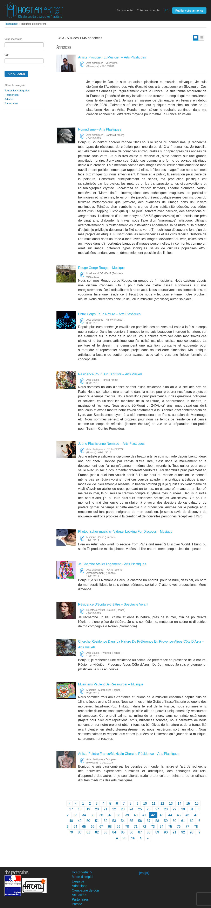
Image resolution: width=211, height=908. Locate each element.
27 (157, 809)
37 (110, 815)
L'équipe (78, 881)
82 (97, 832)
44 (170, 815)
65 (84, 826)
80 (80, 832)
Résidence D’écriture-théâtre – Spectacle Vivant (113, 604)
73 (153, 826)
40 (136, 815)
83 (105, 832)
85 (123, 832)
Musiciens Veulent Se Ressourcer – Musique (111, 684)
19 (88, 809)
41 (144, 815)
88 (148, 832)
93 (191, 832)
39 (127, 815)
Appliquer (16, 73)
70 (127, 826)
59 (166, 821)
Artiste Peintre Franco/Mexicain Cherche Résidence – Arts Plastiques (128, 753)
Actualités (79, 895)
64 (75, 826)
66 (93, 826)
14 (179, 803)
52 (105, 821)
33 (75, 815)
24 (131, 809)
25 (140, 809)
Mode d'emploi (82, 877)
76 (179, 826)
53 (114, 821)
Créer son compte (148, 10)
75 (170, 826)
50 (88, 821)
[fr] (147, 873)
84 (114, 832)
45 (179, 815)
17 (71, 809)
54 (123, 821)
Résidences (12, 94)
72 (144, 826)
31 (191, 809)
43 (161, 815)
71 (136, 826)
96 (133, 838)
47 (196, 815)
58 (157, 821)
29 (174, 809)
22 (114, 809)
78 (196, 826)
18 (80, 809)
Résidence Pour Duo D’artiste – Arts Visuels (110, 374)
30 (183, 809)
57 (148, 821)
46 (187, 815)
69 (118, 826)
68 (110, 826)
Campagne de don (85, 890)
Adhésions (79, 886)
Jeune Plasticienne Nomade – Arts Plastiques (111, 443)
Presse (77, 904)
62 (191, 821)
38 (118, 815)
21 (105, 809)
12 (162, 803)
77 (187, 826)
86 (131, 832)
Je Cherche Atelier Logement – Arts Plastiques (112, 564)
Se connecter (125, 10)
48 (71, 821)
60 (174, 821)
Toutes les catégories (17, 90)
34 (84, 815)
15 (188, 803)
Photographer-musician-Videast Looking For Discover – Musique (125, 531)
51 (97, 821)
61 (183, 821)
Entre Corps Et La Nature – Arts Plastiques (109, 314)
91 (174, 832)
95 (125, 838)
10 (145, 803)
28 (166, 809)
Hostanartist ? (82, 872)
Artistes (9, 99)
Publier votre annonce (189, 10)
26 (148, 809)
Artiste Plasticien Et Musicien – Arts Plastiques (112, 57)
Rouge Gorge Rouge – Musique (101, 268)
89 (157, 832)
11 (154, 803)
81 (88, 832)
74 (161, 826)
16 (197, 803)
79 (71, 832)
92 (183, 832)
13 (171, 803)
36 (101, 815)
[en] (166, 10)
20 (97, 809)
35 (93, 815)
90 (166, 832)
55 (131, 821)
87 (140, 832)
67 (101, 826)
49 (80, 821)
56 (140, 821)
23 (123, 809)
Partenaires (11, 103)
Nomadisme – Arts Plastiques (99, 129)
